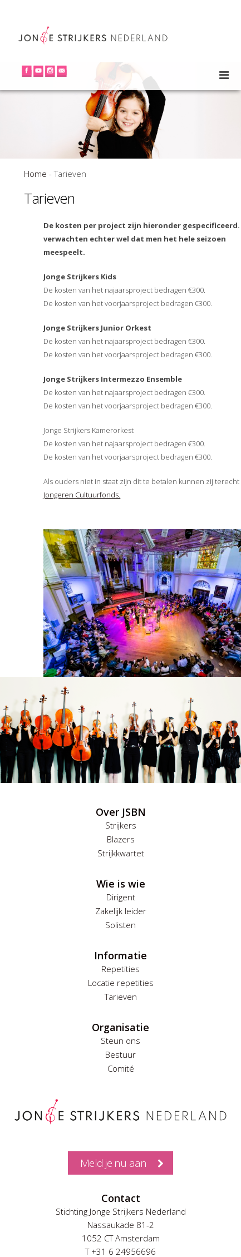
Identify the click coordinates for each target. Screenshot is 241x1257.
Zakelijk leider (120, 910)
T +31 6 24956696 (120, 1251)
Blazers (121, 839)
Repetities (120, 968)
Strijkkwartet (120, 853)
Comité (120, 1068)
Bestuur (120, 1054)
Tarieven (121, 996)
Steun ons (120, 1040)
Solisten (120, 924)
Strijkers (120, 825)
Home (35, 173)
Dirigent (120, 897)
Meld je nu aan (113, 1163)
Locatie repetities (121, 982)
